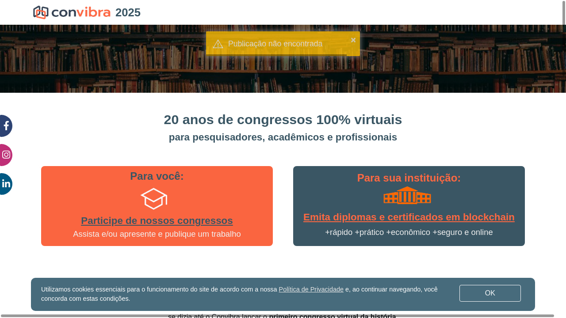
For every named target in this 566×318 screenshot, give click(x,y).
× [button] (353, 39)
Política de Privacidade (311, 289)
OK (490, 293)
